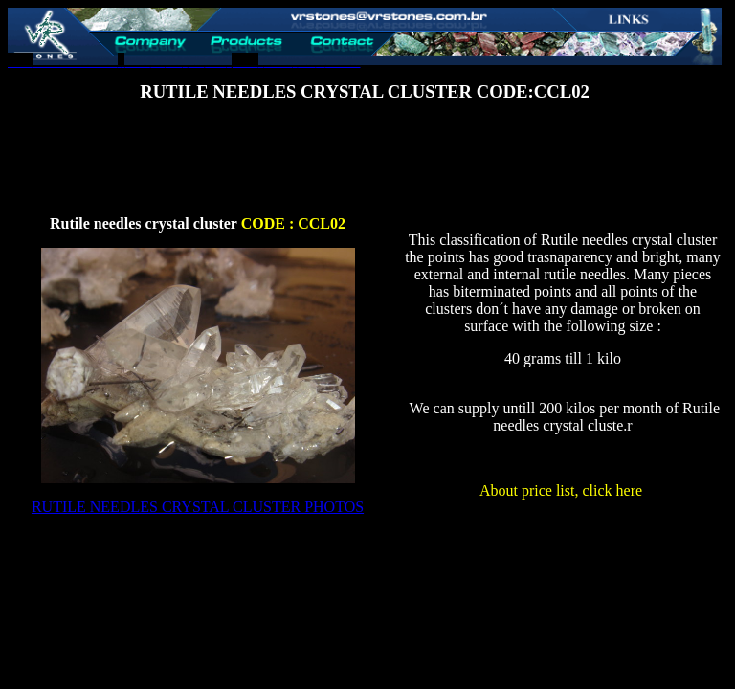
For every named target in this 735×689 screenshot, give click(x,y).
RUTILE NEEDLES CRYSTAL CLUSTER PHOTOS (198, 507)
